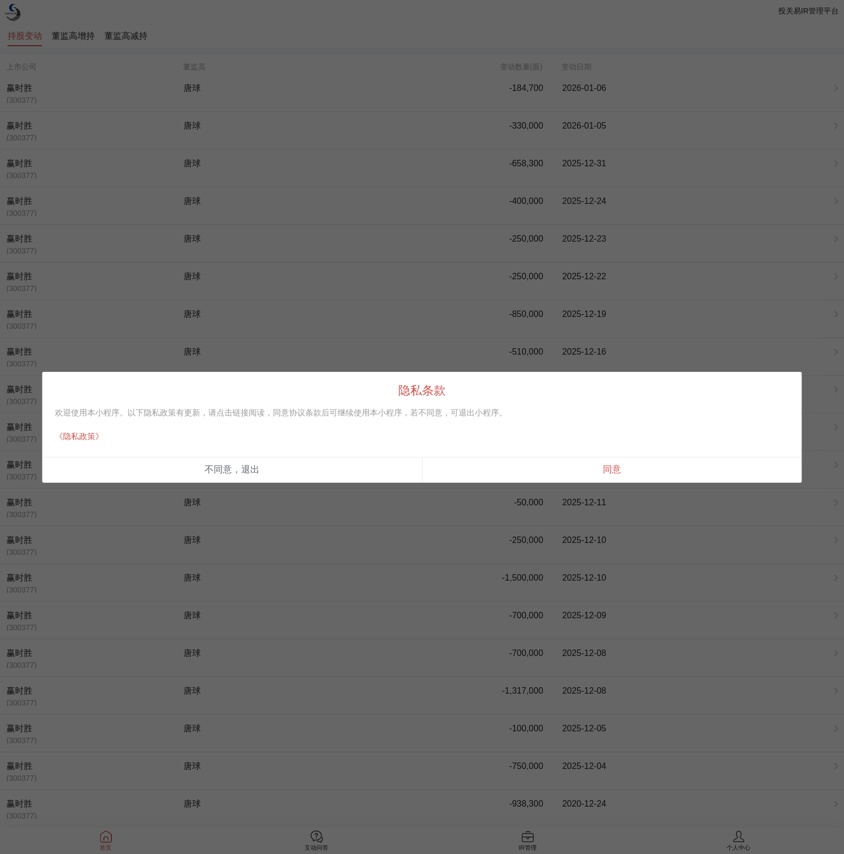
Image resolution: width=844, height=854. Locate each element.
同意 (612, 469)
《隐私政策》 (79, 436)
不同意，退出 (232, 469)
